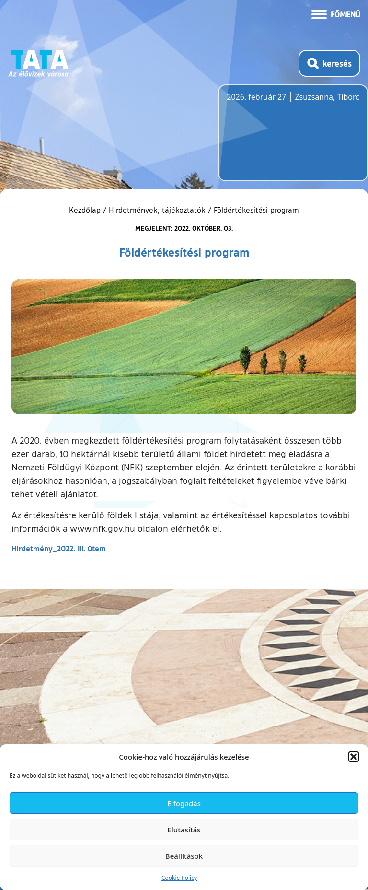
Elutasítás (183, 829)
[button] (353, 756)
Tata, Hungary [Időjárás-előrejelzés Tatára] (280, 139)
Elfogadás (184, 803)
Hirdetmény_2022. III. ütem (59, 548)
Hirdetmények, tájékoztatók (157, 210)
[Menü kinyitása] (336, 13)
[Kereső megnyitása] (329, 63)
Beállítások (184, 856)
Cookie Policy (179, 878)
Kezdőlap (86, 210)
